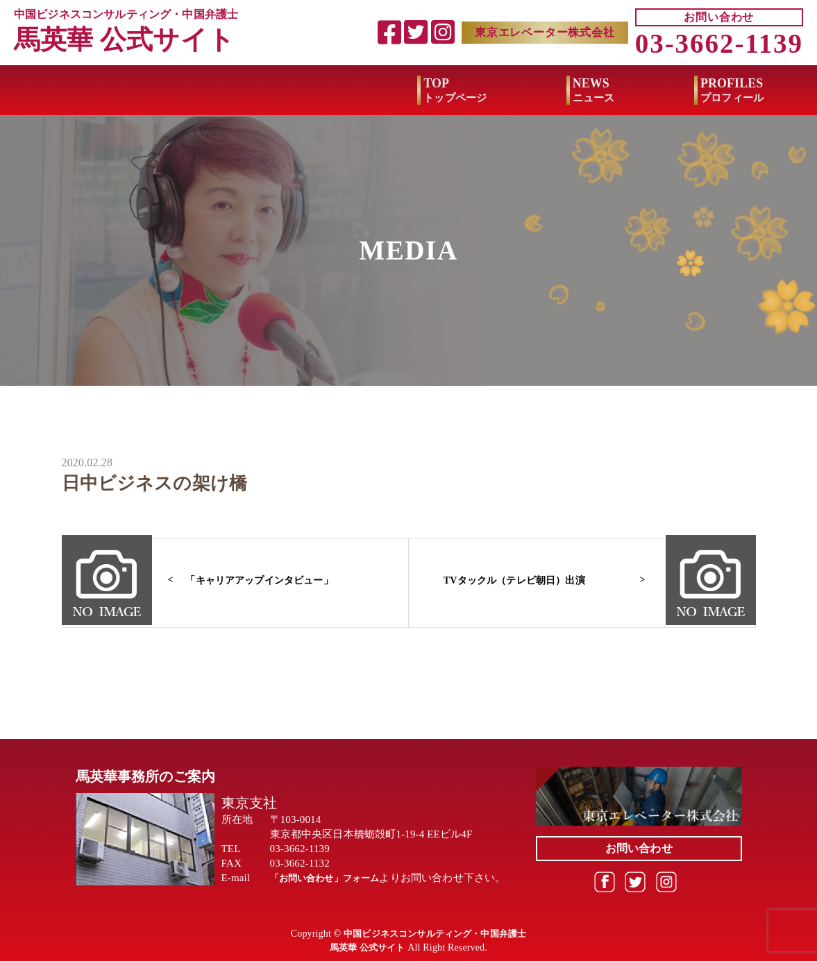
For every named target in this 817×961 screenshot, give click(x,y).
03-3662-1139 (719, 45)
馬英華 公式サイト (127, 41)
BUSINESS (750, 91)
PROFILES (328, 91)
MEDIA (591, 91)
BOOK (465, 91)
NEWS (190, 91)
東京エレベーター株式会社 (545, 33)
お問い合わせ (719, 18)
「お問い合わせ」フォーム (333, 877)
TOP (52, 91)
